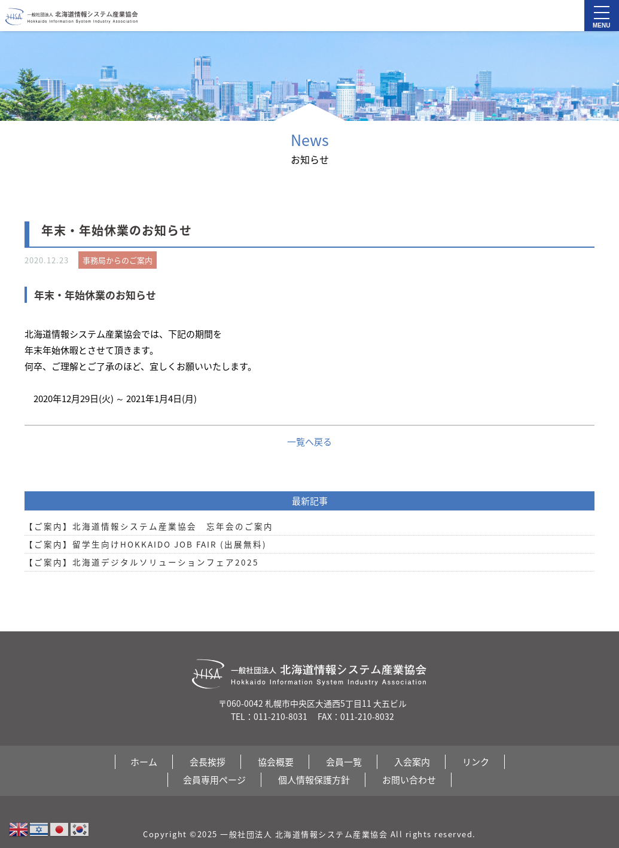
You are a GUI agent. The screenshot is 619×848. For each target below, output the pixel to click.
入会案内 (412, 761)
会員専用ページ (214, 779)
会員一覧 (344, 761)
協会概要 (276, 761)
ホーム (143, 761)
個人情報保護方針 (314, 779)
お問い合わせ (409, 779)
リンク (475, 761)
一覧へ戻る (309, 441)
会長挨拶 (207, 761)
